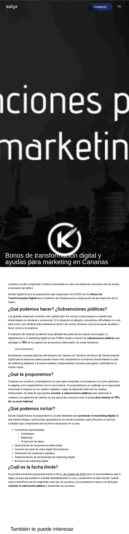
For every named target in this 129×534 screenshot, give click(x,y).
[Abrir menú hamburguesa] (119, 6)
